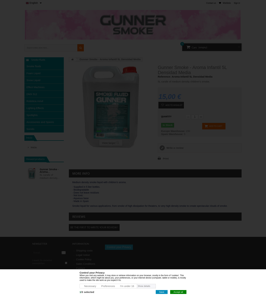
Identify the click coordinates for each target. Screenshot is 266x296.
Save (161, 292)
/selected (87, 292)
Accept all (178, 292)
